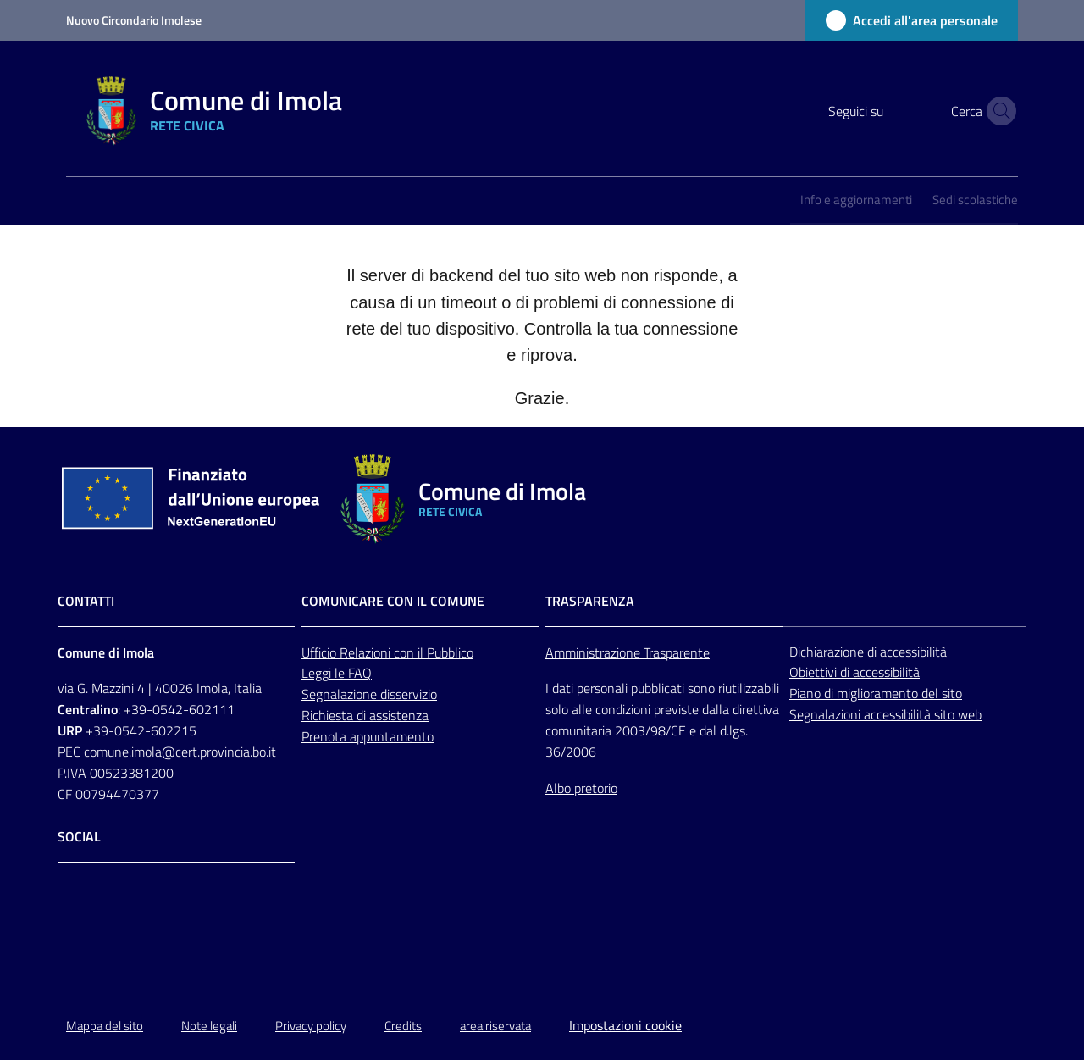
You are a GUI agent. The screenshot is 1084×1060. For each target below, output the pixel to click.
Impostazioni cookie (625, 1025)
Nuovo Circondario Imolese (134, 20)
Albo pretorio (581, 788)
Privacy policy (310, 1025)
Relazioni (367, 652)
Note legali (209, 1025)
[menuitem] (856, 201)
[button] (997, 111)
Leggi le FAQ (336, 673)
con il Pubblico (433, 652)
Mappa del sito (104, 1025)
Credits (403, 1025)
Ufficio (320, 652)
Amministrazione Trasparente (627, 652)
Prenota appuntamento (367, 736)
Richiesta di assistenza (365, 715)
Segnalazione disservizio (369, 694)
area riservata (495, 1025)
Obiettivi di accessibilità (854, 672)
